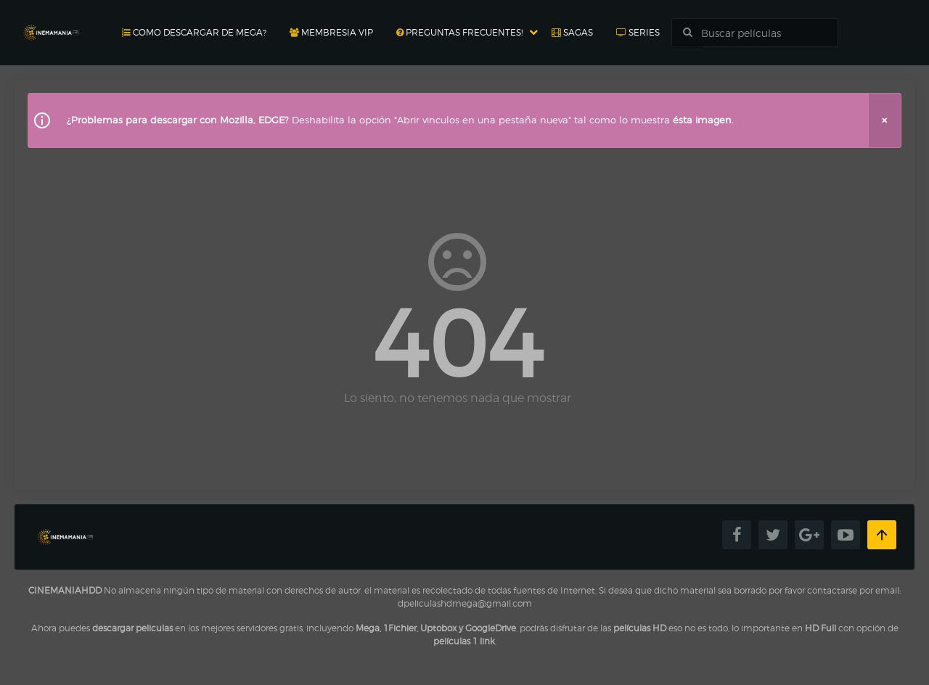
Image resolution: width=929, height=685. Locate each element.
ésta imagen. (703, 120)
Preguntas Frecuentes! (459, 32)
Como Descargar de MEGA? (194, 32)
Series (638, 32)
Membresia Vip (331, 32)
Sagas (572, 32)
